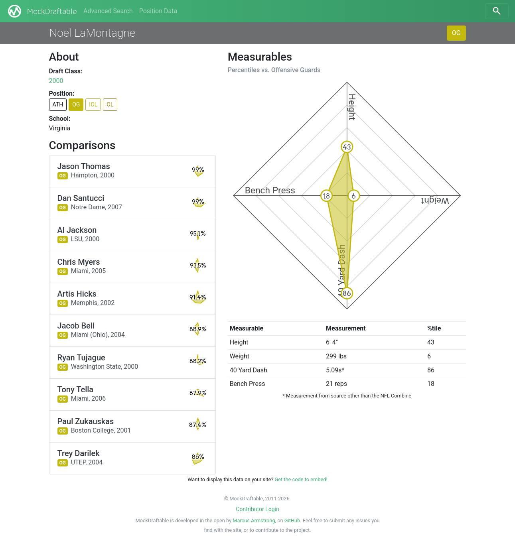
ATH (58, 104)
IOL (93, 104)
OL (110, 104)
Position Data (158, 11)
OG (456, 33)
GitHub (292, 520)
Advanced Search (108, 11)
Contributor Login (257, 509)
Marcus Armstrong (254, 520)
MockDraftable (41, 11)
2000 (56, 81)
